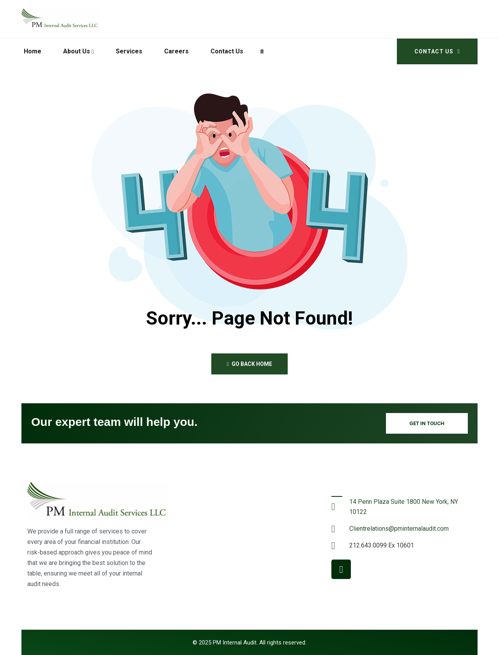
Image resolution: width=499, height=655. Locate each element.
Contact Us (437, 51)
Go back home (249, 364)
